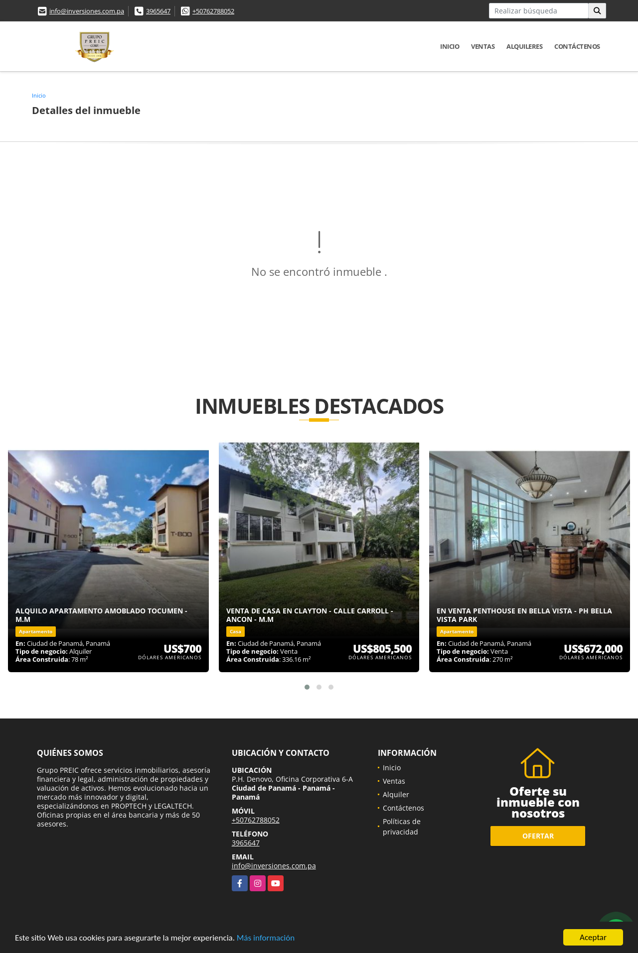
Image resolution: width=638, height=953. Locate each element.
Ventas (482, 46)
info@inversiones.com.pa (86, 10)
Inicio (449, 46)
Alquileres (524, 46)
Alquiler (396, 794)
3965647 (158, 10)
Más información (266, 938)
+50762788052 (213, 10)
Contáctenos (577, 46)
